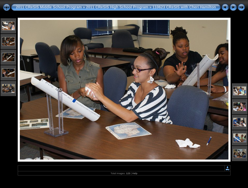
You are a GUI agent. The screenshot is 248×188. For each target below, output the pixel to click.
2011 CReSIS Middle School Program (49, 7)
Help (134, 173)
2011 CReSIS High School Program (117, 7)
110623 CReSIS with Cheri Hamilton (184, 7)
